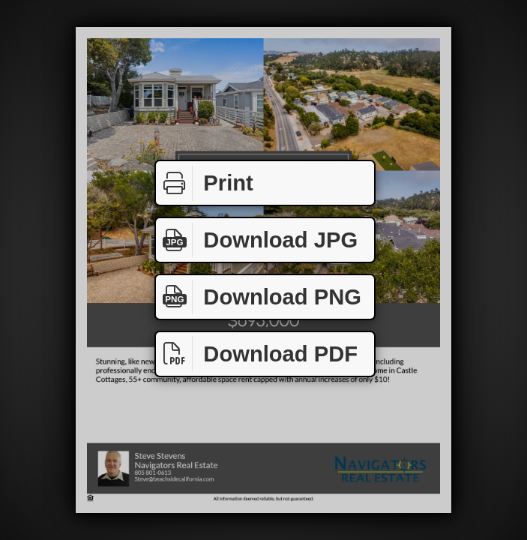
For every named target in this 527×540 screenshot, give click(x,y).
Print (204, 183)
